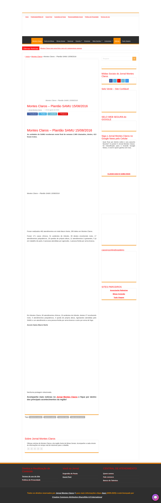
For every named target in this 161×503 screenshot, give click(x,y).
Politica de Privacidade (92, 17)
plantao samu (63, 417)
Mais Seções (97, 41)
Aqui (104, 493)
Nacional (70, 41)
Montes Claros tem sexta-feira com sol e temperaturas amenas (61, 48)
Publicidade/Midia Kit (37, 17)
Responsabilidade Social (75, 17)
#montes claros (35, 417)
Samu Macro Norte (77, 417)
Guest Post (49, 17)
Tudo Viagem (126, 41)
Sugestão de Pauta (60, 17)
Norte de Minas (49, 41)
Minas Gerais (60, 41)
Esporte (78, 41)
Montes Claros (37, 41)
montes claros (50, 417)
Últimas (117, 41)
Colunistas (108, 41)
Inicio (27, 17)
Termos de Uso (105, 17)
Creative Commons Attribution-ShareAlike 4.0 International (77, 497)
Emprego (87, 41)
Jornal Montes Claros (35, 110)
